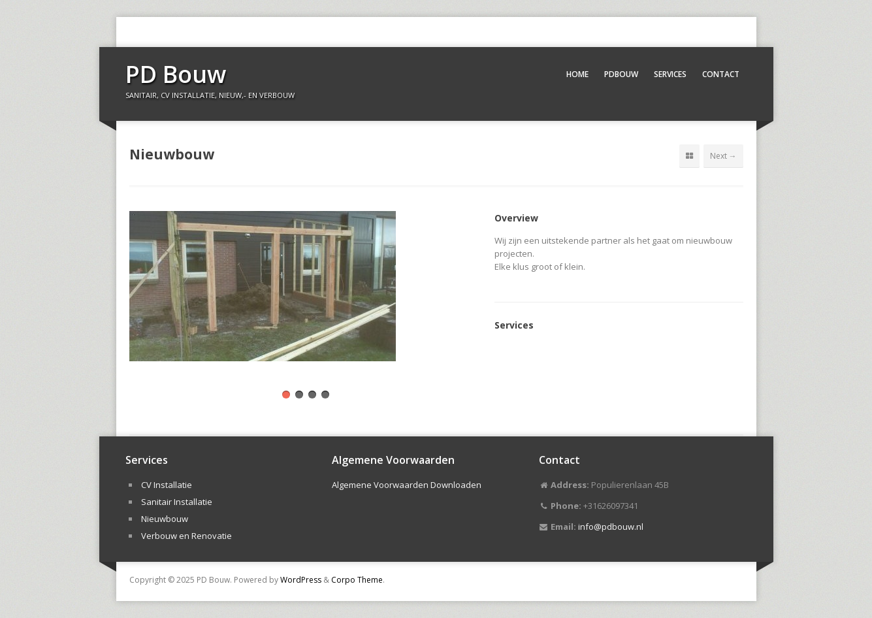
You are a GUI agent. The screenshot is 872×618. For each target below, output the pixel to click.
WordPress (300, 579)
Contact (720, 74)
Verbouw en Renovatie (186, 536)
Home (577, 74)
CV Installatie (166, 485)
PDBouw (621, 74)
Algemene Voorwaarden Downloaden (406, 485)
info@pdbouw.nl (610, 526)
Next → (723, 155)
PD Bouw (175, 74)
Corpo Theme (357, 579)
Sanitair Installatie (176, 502)
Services (670, 74)
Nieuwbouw (164, 519)
